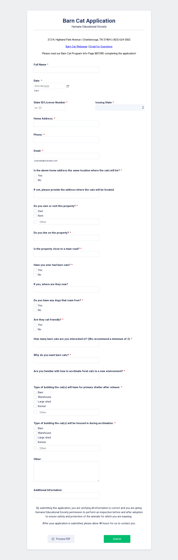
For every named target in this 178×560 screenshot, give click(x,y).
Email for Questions (100, 46)
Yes (40, 175)
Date (36, 90)
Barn (40, 392)
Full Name (41, 64)
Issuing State (104, 102)
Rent (40, 215)
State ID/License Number (50, 102)
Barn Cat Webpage (76, 46)
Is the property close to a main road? (58, 248)
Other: (37, 459)
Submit (117, 539)
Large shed (44, 401)
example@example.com (46, 160)
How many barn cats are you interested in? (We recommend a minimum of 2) (83, 339)
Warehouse (44, 397)
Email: (38, 150)
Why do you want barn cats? (52, 355)
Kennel (42, 406)
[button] (67, 86)
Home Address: (44, 118)
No (39, 180)
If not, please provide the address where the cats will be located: (74, 189)
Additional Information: (48, 490)
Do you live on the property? (52, 232)
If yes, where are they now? (51, 284)
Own (40, 211)
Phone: (39, 134)
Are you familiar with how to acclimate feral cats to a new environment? (79, 371)
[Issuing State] (120, 107)
